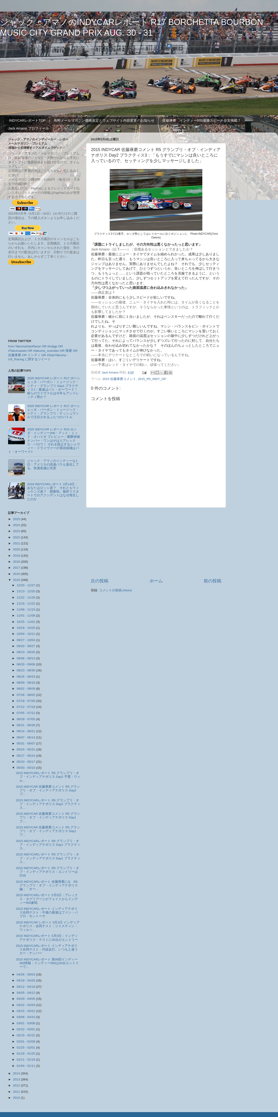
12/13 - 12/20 (26, 591)
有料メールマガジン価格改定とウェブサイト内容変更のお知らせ (104, 120)
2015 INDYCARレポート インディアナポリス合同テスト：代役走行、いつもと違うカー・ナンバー (47, 949)
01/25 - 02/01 (26, 1047)
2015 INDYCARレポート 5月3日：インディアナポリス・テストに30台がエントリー (47, 937)
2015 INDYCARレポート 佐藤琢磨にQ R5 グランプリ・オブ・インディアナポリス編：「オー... (47, 885)
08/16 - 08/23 (26, 676)
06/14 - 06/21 (26, 731)
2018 (17, 561)
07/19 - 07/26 (26, 701)
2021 (17, 543)
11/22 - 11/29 (26, 597)
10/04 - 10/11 (26, 634)
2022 (17, 537)
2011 (17, 1091)
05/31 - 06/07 (26, 743)
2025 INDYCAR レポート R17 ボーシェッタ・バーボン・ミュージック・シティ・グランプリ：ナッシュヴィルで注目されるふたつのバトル (53, 411)
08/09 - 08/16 (26, 682)
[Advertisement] (156, 543)
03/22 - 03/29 (26, 1005)
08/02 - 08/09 (26, 688)
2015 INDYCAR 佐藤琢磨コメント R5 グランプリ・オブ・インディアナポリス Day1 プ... (48, 817)
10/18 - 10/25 (26, 627)
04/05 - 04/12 (26, 992)
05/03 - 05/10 (26, 767)
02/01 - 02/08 (26, 1041)
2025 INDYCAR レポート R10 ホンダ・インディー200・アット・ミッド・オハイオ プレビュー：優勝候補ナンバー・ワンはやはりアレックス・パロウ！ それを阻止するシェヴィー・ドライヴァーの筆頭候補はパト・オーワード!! (44, 441)
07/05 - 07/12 (26, 713)
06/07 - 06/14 (26, 737)
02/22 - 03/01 (26, 1029)
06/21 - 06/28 (26, 725)
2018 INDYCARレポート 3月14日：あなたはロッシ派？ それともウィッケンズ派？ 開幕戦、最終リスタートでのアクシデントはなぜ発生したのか (53, 491)
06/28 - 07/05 (26, 719)
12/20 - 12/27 (26, 585)
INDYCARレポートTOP (27, 120)
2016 (17, 574)
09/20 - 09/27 (26, 646)
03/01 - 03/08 (26, 1023)
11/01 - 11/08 (26, 615)
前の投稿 (212, 580)
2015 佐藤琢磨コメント (119, 379)
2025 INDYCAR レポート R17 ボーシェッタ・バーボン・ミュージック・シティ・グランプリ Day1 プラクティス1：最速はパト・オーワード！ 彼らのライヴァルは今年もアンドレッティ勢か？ (54, 387)
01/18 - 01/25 (26, 1053)
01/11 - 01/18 (26, 1059)
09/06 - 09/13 (26, 658)
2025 (17, 519)
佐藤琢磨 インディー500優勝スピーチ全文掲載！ (201, 120)
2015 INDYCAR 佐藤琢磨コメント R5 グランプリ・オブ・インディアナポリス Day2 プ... (48, 790)
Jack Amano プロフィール (28, 128)
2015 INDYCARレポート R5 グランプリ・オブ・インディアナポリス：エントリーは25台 (47, 871)
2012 (17, 1085)
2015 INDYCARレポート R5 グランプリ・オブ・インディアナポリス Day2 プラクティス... (48, 804)
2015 (17, 580)
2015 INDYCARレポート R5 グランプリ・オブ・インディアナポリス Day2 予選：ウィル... (48, 776)
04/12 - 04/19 (26, 986)
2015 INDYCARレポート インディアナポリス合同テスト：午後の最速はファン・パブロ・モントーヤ (47, 912)
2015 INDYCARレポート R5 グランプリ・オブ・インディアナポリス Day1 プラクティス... (48, 844)
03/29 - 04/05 (26, 998)
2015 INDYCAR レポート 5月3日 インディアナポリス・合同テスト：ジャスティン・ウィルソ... (48, 926)
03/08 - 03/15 (26, 1017)
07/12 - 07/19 (26, 707)
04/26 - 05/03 (26, 974)
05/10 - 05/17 (26, 761)
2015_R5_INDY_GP (152, 379)
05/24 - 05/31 (26, 749)
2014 (17, 1073)
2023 (17, 531)
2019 (17, 555)
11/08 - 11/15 (26, 609)
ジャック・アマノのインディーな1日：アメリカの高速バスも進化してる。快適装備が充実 (53, 464)
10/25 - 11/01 (26, 621)
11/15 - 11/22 (26, 603)
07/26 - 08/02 (26, 695)
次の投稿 (99, 580)
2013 (17, 1079)
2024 (17, 525)
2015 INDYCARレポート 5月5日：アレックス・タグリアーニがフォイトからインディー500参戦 (47, 898)
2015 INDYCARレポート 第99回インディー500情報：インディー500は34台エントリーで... (47, 963)
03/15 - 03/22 (26, 1011)
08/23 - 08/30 (26, 670)
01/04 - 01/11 (26, 1066)
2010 (17, 1097)
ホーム (156, 580)
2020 (17, 549)
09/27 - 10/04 (26, 640)
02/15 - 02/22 (26, 1035)
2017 (17, 567)
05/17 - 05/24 (26, 755)
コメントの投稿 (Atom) (115, 590)
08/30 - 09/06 (26, 664)
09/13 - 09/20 (26, 652)
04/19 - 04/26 (26, 980)
